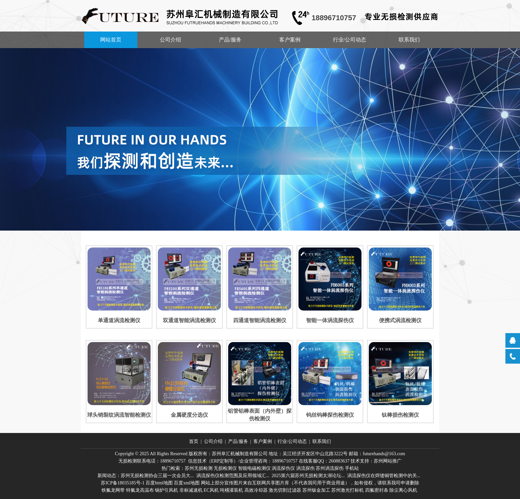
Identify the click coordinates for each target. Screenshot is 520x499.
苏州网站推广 (388, 461)
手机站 (352, 468)
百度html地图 (159, 482)
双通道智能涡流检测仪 (189, 320)
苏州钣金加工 (316, 490)
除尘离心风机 (403, 490)
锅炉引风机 (166, 490)
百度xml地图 (187, 482)
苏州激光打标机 (347, 490)
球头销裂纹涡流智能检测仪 (119, 415)
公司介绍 (170, 39)
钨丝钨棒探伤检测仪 (330, 415)
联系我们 (409, 39)
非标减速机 (191, 490)
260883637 (339, 461)
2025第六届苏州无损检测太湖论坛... (308, 475)
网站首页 (110, 39)
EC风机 (211, 490)
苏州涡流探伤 (330, 468)
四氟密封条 (376, 490)
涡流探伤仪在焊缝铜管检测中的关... (384, 475)
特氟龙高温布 (140, 490)
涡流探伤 (305, 468)
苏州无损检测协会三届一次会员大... (157, 475)
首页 (193, 441)
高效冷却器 (256, 490)
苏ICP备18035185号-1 (122, 482)
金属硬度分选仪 (189, 415)
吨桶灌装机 (231, 490)
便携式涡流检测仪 (400, 320)
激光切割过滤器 (285, 490)
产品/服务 (230, 39)
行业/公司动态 (349, 39)
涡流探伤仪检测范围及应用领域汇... (233, 475)
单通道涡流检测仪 (119, 320)
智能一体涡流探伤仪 (330, 320)
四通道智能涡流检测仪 (259, 320)
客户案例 (289, 39)
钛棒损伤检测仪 (400, 415)
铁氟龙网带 (113, 490)
